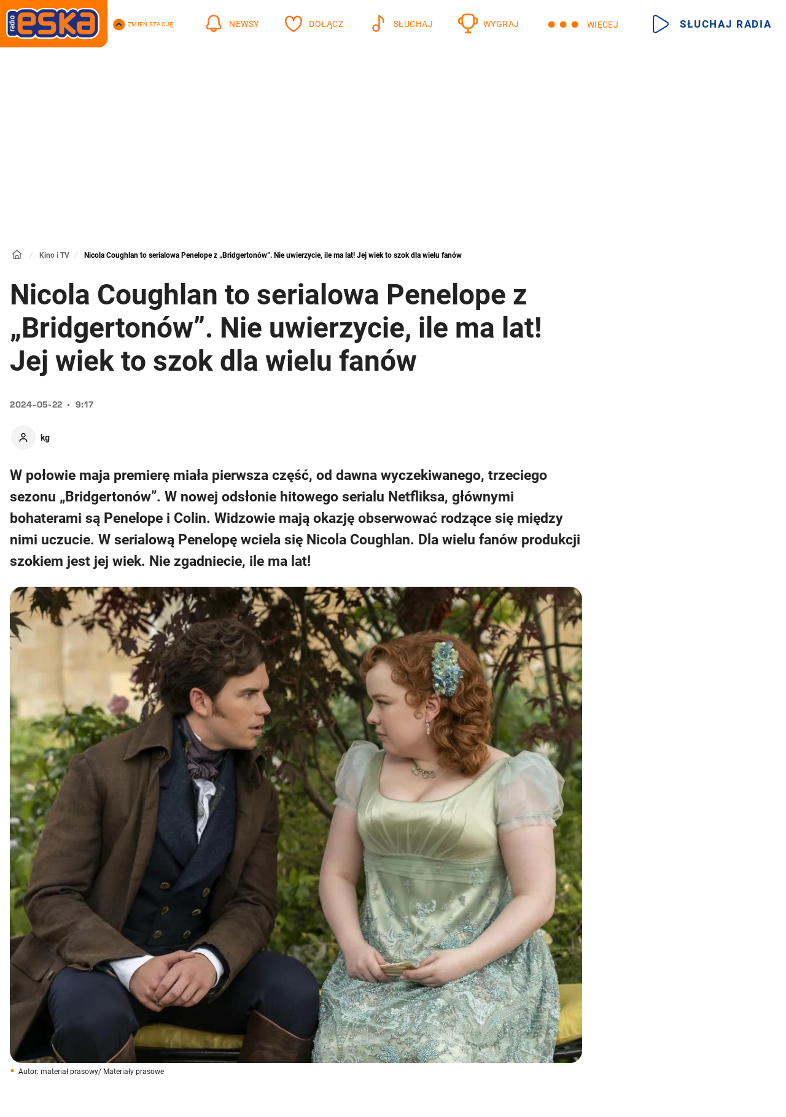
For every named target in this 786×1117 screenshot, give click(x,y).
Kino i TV (54, 255)
